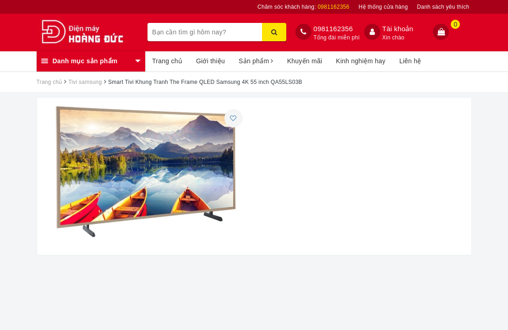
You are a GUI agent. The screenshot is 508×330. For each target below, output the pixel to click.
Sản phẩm (256, 61)
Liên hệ (410, 61)
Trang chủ (167, 61)
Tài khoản (397, 29)
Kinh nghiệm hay (360, 61)
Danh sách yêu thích (443, 7)
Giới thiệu (210, 61)
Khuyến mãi (304, 61)
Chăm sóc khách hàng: (303, 7)
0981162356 (333, 29)
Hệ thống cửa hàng (383, 7)
